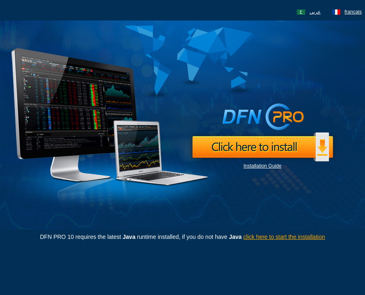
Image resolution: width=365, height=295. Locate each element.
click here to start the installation (284, 237)
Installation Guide (263, 166)
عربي (315, 12)
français (353, 12)
